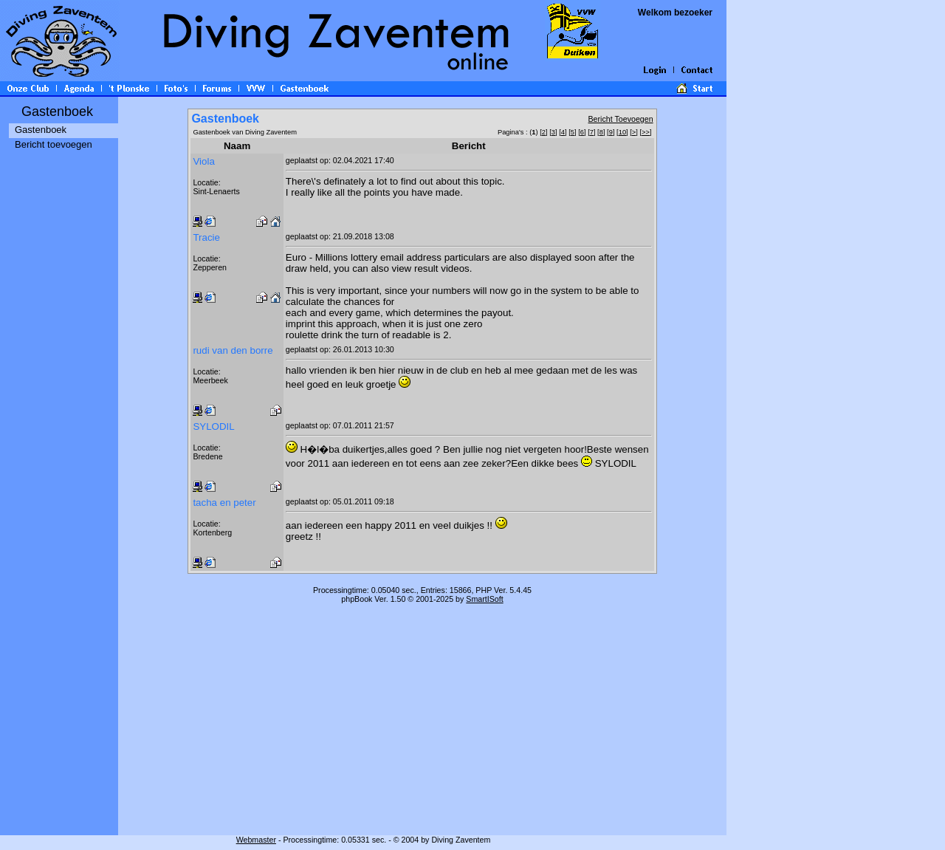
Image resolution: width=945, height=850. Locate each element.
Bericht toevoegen (53, 144)
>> (646, 132)
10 (622, 132)
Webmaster (256, 839)
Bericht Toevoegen (620, 118)
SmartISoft (484, 598)
